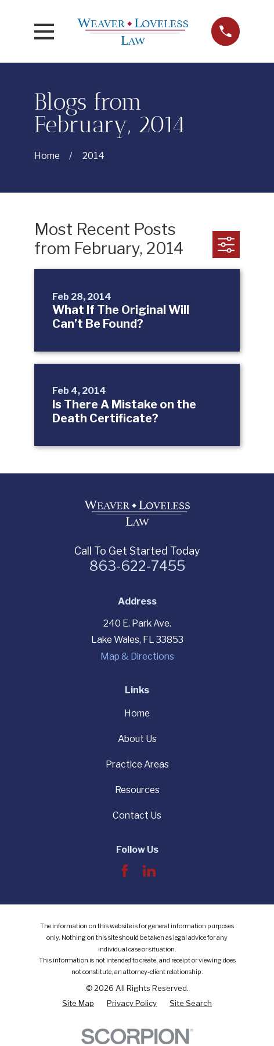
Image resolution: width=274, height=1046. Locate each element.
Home (137, 713)
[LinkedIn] (149, 870)
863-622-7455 (137, 566)
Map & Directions (137, 656)
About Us (137, 738)
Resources (137, 789)
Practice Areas (137, 764)
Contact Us (137, 815)
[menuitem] (78, 1003)
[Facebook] (124, 870)
